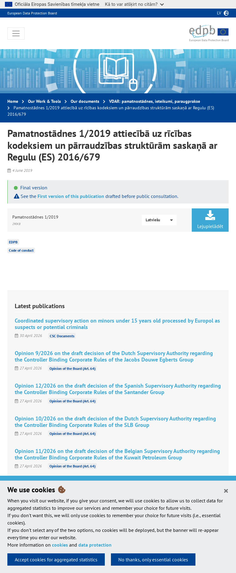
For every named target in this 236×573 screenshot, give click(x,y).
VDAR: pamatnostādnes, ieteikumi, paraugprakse (154, 101)
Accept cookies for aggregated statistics (56, 559)
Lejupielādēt (210, 219)
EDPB (13, 241)
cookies (60, 545)
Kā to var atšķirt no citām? (134, 4)
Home (12, 101)
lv (219, 13)
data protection (95, 545)
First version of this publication (70, 196)
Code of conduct (21, 250)
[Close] (226, 490)
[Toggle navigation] (16, 33)
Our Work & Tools (44, 101)
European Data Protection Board (32, 13)
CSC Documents (62, 335)
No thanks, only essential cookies (153, 559)
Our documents (85, 101)
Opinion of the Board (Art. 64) (72, 368)
